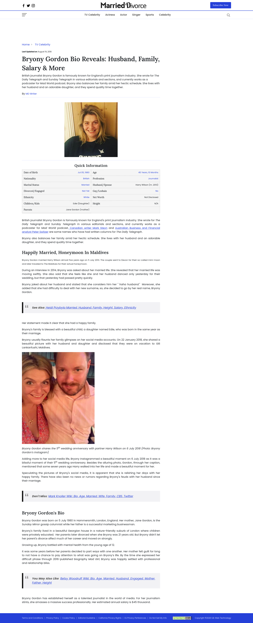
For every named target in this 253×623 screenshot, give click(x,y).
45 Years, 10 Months (148, 172)
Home (26, 44)
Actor (123, 15)
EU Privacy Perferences (135, 618)
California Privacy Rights (109, 618)
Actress (110, 15)
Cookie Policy (68, 618)
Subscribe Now (221, 5)
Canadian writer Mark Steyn (88, 228)
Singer (136, 15)
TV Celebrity (92, 15)
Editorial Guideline (86, 618)
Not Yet (85, 191)
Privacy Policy (52, 618)
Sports (150, 15)
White (86, 197)
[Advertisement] (48, 25)
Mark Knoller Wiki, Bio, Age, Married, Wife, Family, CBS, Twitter (90, 496)
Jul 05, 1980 (83, 172)
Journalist (153, 178)
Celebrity (165, 15)
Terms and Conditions (32, 618)
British (86, 178)
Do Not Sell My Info (158, 618)
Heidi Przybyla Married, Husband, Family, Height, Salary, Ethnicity (90, 308)
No (157, 191)
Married (85, 184)
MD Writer (31, 93)
